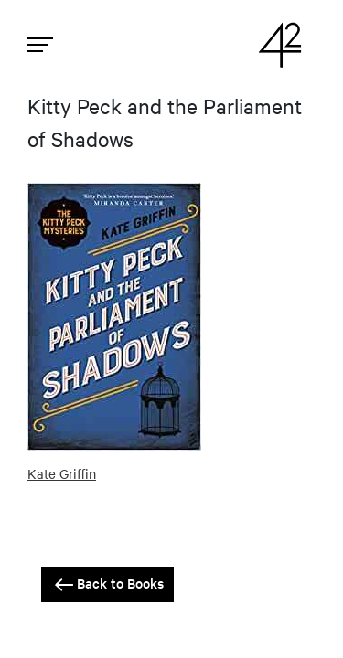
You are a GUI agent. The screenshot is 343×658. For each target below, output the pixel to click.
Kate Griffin (61, 473)
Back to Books (107, 584)
